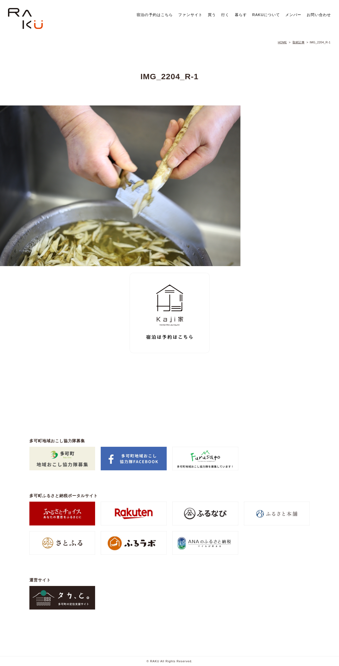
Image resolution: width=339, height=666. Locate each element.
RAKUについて (266, 15)
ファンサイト (190, 15)
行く (225, 15)
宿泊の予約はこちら (155, 15)
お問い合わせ (319, 15)
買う (212, 15)
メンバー (293, 15)
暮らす (241, 15)
